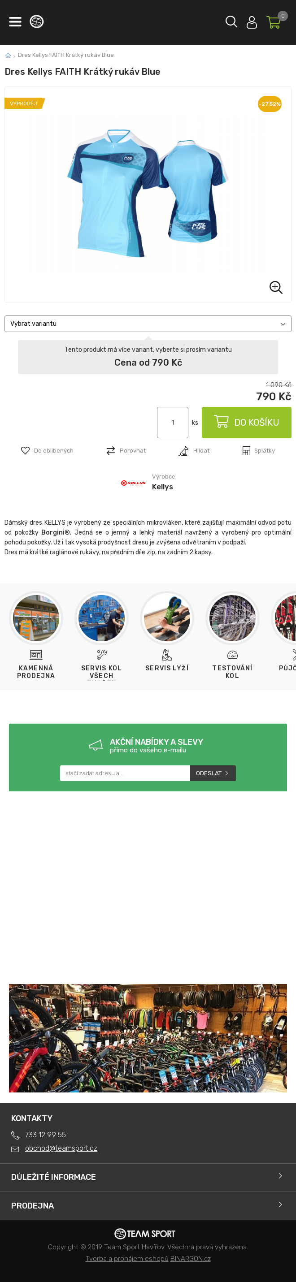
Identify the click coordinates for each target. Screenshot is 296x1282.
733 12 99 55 (45, 1135)
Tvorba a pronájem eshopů (127, 1259)
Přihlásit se (252, 20)
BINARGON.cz (190, 1259)
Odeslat (209, 773)
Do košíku (246, 422)
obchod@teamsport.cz (61, 1148)
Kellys (162, 486)
